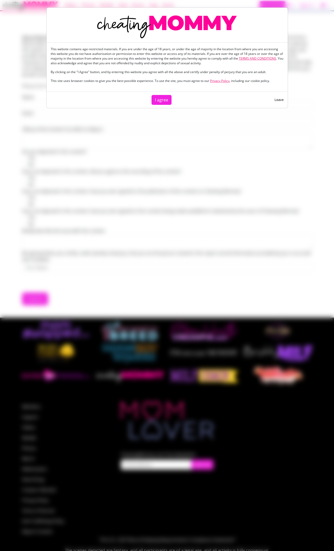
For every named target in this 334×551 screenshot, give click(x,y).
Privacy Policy (220, 81)
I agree (161, 100)
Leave (279, 99)
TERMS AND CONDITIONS (257, 58)
